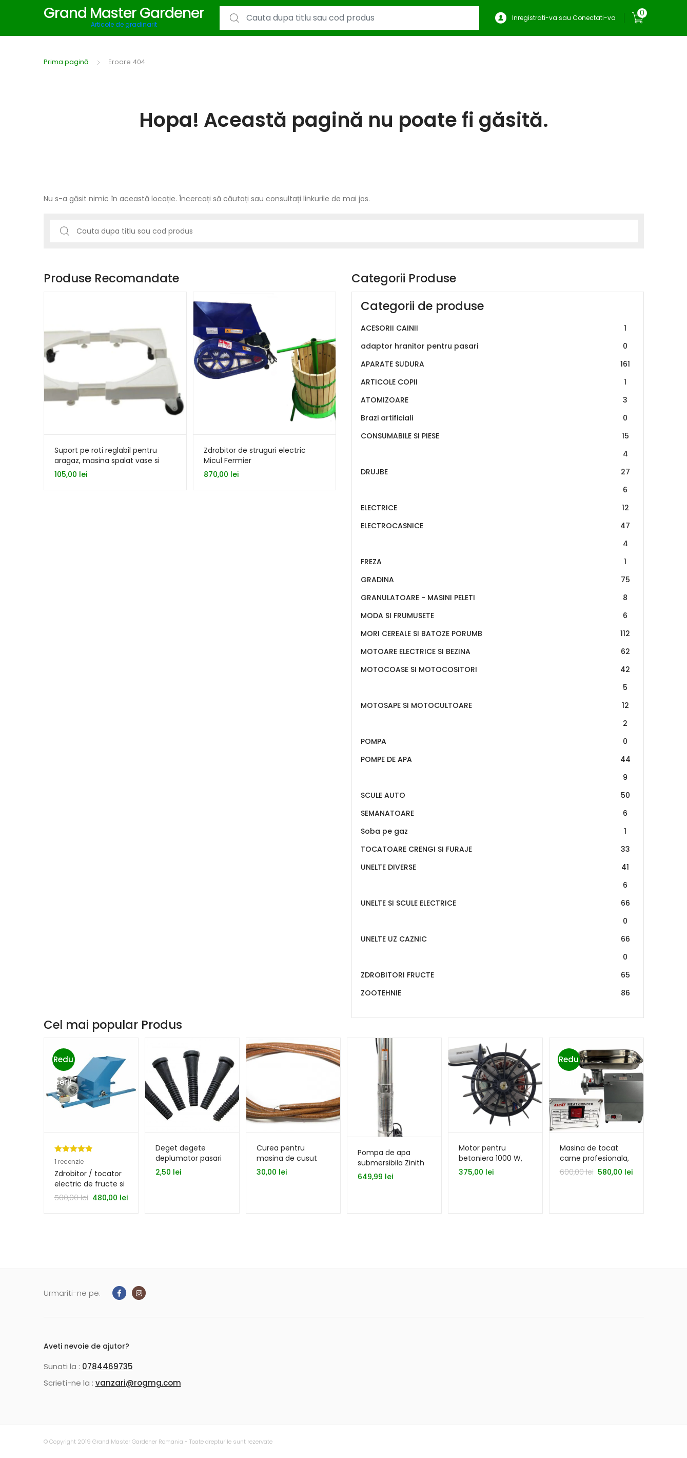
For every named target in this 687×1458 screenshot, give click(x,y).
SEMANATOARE (496, 813)
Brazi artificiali (496, 418)
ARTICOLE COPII (496, 382)
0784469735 (107, 1366)
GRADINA (496, 580)
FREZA (496, 562)
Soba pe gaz (496, 831)
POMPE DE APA (496, 768)
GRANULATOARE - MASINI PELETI (496, 598)
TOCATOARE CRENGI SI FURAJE (496, 849)
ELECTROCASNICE (496, 535)
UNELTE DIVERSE (496, 876)
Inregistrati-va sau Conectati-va (555, 18)
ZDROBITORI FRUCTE (496, 975)
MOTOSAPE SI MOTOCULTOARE (496, 715)
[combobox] (349, 18)
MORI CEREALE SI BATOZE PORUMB (496, 634)
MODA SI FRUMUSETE (496, 616)
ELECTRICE (496, 508)
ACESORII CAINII (496, 328)
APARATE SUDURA (496, 364)
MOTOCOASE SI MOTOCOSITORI (496, 679)
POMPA (496, 742)
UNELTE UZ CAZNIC (496, 948)
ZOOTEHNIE (496, 993)
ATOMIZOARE (496, 400)
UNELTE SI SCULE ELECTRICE (496, 912)
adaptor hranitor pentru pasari (496, 346)
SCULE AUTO (496, 795)
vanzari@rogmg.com (138, 1382)
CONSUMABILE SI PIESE (496, 445)
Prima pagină (66, 62)
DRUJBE (496, 481)
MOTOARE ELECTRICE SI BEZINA (496, 652)
